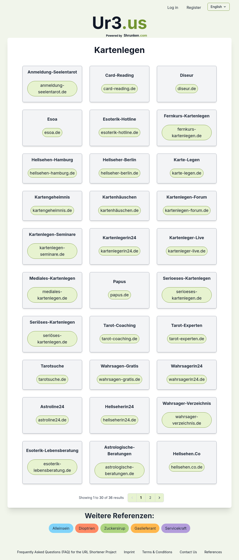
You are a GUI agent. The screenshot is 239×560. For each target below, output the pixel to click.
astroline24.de (52, 419)
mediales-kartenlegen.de (52, 295)
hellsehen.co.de (187, 467)
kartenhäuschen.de (119, 210)
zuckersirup (114, 528)
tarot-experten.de (186, 338)
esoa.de (52, 132)
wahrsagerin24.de (187, 379)
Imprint (129, 552)
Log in (172, 7)
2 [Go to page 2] (150, 498)
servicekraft (175, 528)
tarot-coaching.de (119, 338)
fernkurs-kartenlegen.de (187, 132)
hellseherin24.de (119, 419)
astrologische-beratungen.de (119, 470)
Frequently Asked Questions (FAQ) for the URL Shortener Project (66, 552)
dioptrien (87, 528)
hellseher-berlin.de (119, 173)
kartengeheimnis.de (52, 210)
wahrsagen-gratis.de (119, 379)
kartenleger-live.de (186, 250)
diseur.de (187, 88)
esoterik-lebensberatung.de (52, 467)
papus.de (119, 294)
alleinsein (61, 528)
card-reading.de (119, 88)
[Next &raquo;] (159, 497)
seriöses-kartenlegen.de (52, 338)
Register (193, 7)
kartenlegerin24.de (119, 250)
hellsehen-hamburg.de (52, 173)
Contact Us (188, 552)
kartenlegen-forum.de (186, 210)
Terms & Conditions (157, 552)
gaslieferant (145, 528)
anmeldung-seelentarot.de (52, 88)
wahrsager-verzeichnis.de (186, 420)
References (213, 552)
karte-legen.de (186, 173)
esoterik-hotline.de (119, 132)
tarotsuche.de (52, 379)
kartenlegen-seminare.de (52, 251)
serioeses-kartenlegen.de (187, 295)
